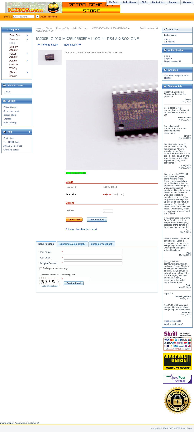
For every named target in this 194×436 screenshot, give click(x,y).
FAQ (144, 2)
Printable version (147, 28)
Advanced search (48, 17)
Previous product (47, 44)
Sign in (167, 56)
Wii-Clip (13, 68)
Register (168, 58)
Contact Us (157, 2)
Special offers (9, 115)
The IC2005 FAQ (11, 142)
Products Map (10, 122)
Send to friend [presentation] (46, 244)
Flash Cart (14, 35)
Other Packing (80, 28)
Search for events (11, 111)
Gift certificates (10, 107)
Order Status (129, 2)
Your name (45, 252)
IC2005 (6, 92)
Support (173, 2)
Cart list (167, 39)
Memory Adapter (13, 48)
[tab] (46, 244)
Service (13, 76)
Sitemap (7, 119)
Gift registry (169, 42)
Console (13, 64)
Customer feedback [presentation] (101, 244)
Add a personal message (54, 268)
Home (38, 28)
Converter (14, 39)
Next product (72, 44)
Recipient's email (48, 263)
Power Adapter (13, 55)
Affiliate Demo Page (12, 146)
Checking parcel (11, 150)
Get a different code (50, 286)
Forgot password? (172, 61)
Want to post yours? (173, 324)
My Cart (113, 2)
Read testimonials (172, 321)
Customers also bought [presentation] (72, 244)
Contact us (8, 138)
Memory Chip (62, 28)
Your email (45, 257)
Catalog (187, 2)
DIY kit (49, 28)
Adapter (13, 60)
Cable (12, 43)
